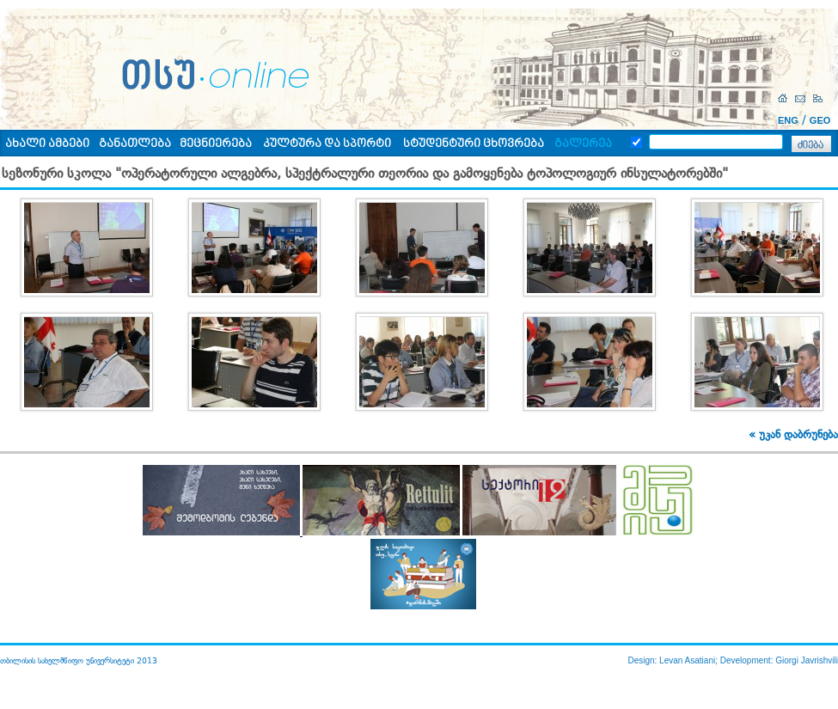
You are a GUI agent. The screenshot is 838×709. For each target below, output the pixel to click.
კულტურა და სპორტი (327, 144)
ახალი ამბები (47, 144)
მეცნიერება (216, 144)
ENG (788, 120)
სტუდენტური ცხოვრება (473, 144)
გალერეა (583, 144)
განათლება (135, 144)
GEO (820, 120)
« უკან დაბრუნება (793, 434)
